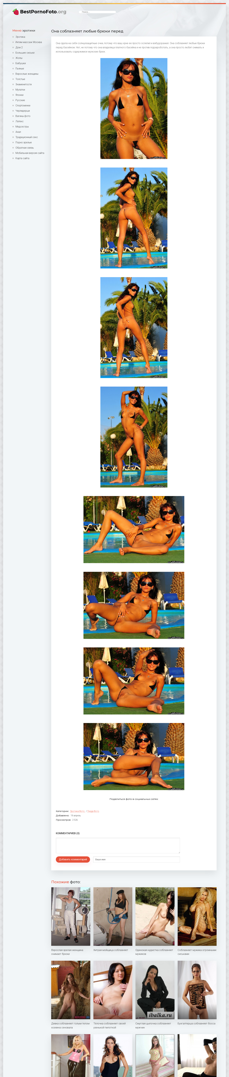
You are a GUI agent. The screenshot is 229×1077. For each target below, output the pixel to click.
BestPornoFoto (43, 12)
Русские (20, 100)
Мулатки (20, 89)
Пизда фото (93, 811)
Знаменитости (24, 84)
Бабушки (21, 63)
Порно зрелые (24, 142)
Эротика (20, 36)
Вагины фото (23, 116)
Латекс (20, 121)
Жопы (19, 58)
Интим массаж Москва (29, 42)
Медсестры (22, 126)
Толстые (20, 79)
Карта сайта (22, 158)
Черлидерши (23, 110)
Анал (18, 131)
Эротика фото (77, 811)
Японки (19, 94)
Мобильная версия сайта (30, 153)
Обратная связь (25, 147)
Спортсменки (23, 105)
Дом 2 (19, 47)
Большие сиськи (25, 52)
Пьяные (20, 68)
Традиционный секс (27, 137)
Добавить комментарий (73, 859)
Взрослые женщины (27, 73)
